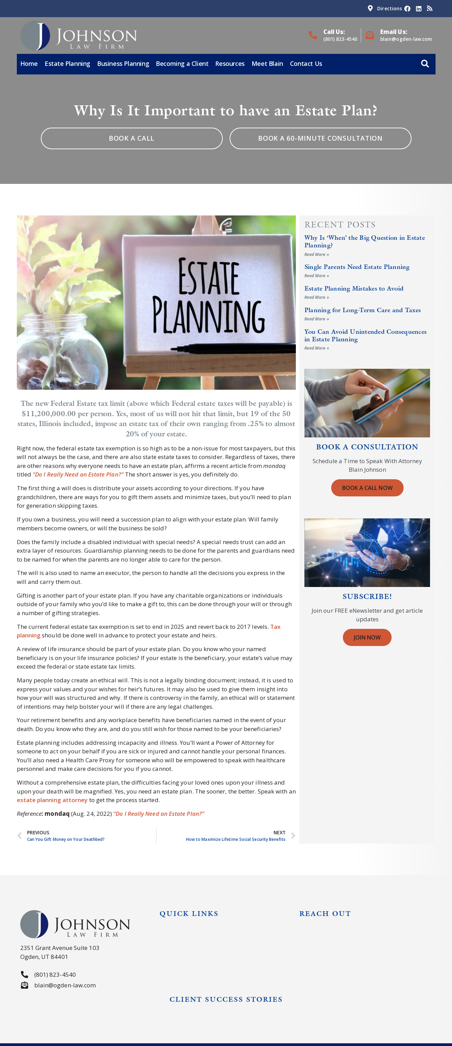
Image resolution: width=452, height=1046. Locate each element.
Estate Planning (67, 63)
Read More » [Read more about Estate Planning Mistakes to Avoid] (316, 297)
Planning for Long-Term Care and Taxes (362, 310)
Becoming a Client (182, 63)
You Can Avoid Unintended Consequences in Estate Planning (365, 335)
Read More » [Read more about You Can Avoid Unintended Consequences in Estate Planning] (316, 348)
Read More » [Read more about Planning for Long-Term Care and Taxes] (316, 319)
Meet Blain (267, 63)
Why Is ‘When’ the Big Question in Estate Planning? (364, 241)
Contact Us (306, 63)
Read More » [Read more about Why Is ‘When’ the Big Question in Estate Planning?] (316, 254)
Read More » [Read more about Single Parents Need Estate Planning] (316, 276)
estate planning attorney (52, 800)
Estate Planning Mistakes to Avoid (354, 288)
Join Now (367, 637)
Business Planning (123, 63)
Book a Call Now (367, 488)
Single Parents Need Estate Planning (357, 267)
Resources (229, 63)
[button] (425, 64)
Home (29, 63)
